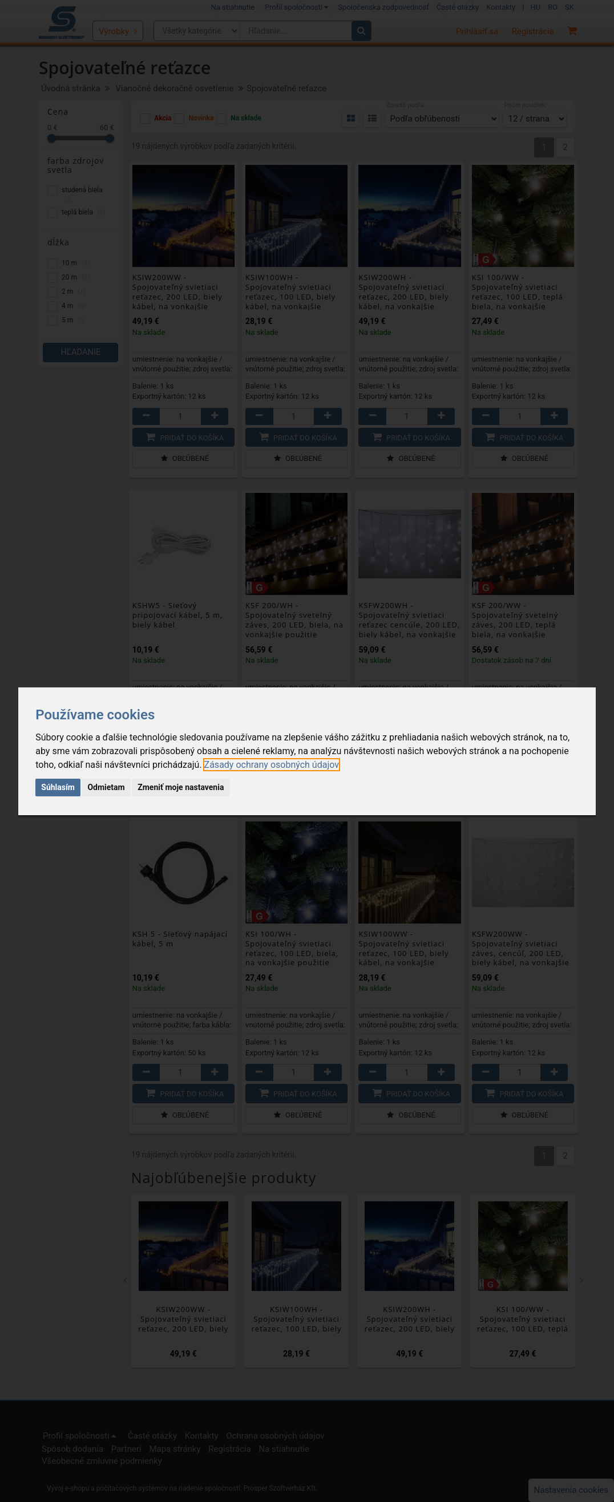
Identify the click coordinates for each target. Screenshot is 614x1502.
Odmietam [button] (105, 787)
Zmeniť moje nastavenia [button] (181, 787)
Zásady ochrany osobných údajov (271, 764)
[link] (271, 764)
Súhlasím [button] (58, 787)
